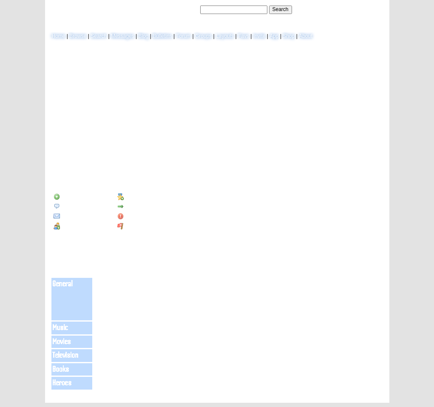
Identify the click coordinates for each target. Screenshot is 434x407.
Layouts (225, 36)
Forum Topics (107, 161)
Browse (77, 36)
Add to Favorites (140, 196)
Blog (143, 36)
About (305, 36)
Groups (203, 36)
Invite (259, 36)
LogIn (357, 9)
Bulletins (162, 36)
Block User (133, 216)
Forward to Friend (141, 206)
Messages (122, 36)
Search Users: (183, 9)
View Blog (328, 70)
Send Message (74, 206)
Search (280, 9)
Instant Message (76, 216)
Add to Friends (74, 196)
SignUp (376, 9)
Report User (135, 226)
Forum (183, 36)
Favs (243, 36)
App (273, 36)
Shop (289, 36)
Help (342, 9)
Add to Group (73, 226)
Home (58, 36)
